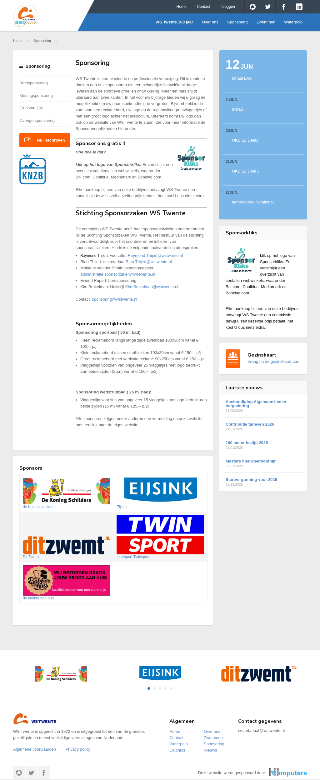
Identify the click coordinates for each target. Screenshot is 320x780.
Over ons (210, 22)
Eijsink (122, 507)
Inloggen (228, 6)
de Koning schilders (39, 507)
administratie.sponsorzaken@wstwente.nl (117, 274)
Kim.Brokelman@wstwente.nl (151, 286)
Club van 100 (31, 108)
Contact (203, 6)
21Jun (231, 161)
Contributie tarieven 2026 (263, 426)
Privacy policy (77, 749)
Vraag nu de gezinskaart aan (273, 361)
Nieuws (210, 750)
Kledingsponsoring (36, 95)
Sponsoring (237, 22)
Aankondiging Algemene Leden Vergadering (263, 405)
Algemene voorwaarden (34, 749)
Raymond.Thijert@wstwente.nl (155, 255)
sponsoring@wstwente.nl (114, 299)
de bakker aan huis (38, 598)
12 (239, 64)
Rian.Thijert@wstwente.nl (149, 261)
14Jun (231, 100)
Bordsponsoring (33, 83)
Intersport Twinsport (133, 557)
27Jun (231, 192)
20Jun (231, 130)
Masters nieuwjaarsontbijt (263, 463)
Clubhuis (177, 750)
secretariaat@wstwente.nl (261, 730)
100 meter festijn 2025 (263, 444)
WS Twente (42, 16)
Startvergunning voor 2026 (263, 481)
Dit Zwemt (31, 557)
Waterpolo (293, 22)
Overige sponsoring (37, 120)
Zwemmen (266, 22)
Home (182, 6)
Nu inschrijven (44, 140)
